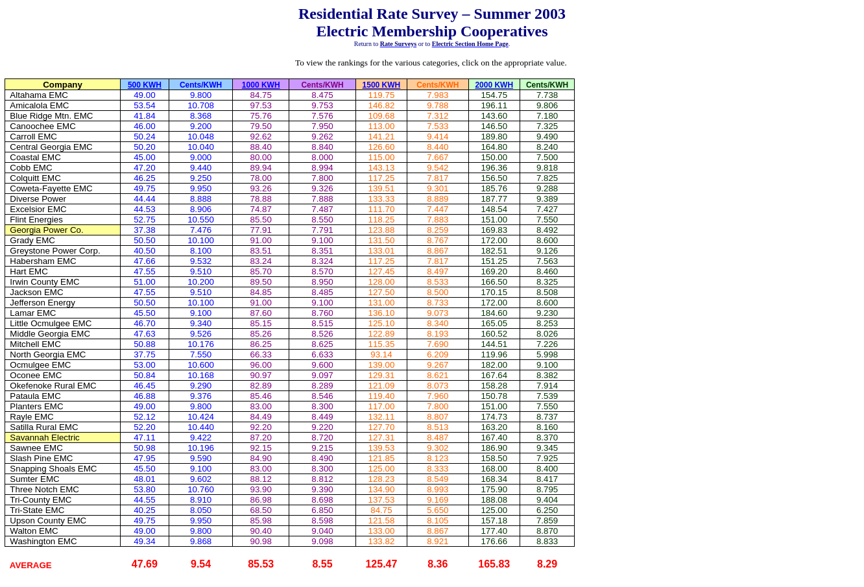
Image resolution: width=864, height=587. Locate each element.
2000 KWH (494, 85)
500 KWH (145, 85)
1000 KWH (261, 85)
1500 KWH (382, 85)
